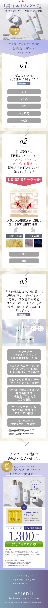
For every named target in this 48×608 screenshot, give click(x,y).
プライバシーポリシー (24, 576)
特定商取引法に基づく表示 (24, 580)
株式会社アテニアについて (24, 584)
